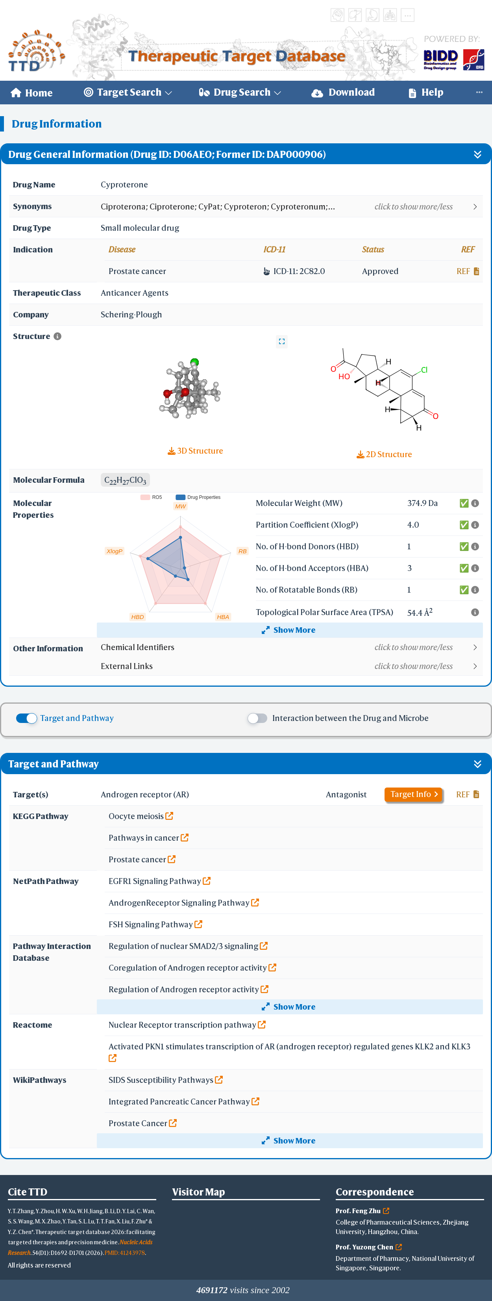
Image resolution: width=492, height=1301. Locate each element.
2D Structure (384, 454)
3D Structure (195, 450)
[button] (291, 206)
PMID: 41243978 (125, 1252)
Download (343, 92)
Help (426, 92)
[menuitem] (31, 92)
